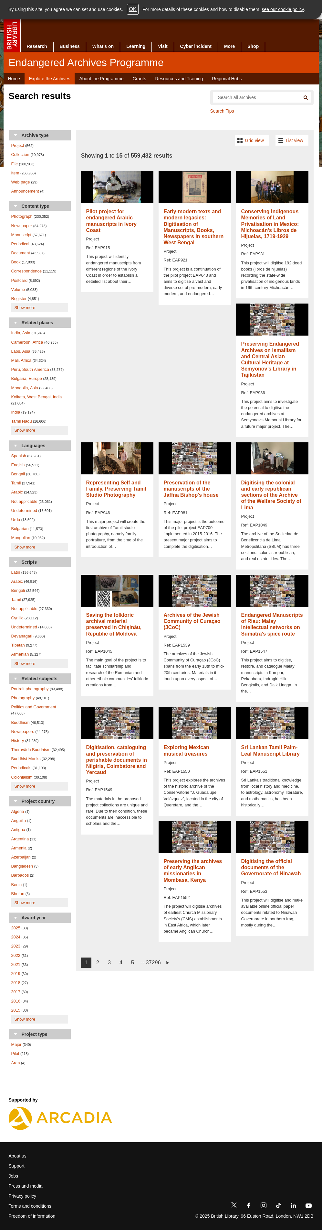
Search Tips (222, 111)
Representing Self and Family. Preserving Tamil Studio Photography (116, 489)
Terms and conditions (30, 1206)
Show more (25, 307)
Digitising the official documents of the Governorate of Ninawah (271, 867)
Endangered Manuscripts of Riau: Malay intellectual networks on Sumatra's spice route (272, 624)
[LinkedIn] (293, 1207)
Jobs (13, 1176)
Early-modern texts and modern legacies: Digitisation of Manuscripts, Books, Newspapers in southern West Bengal (194, 227)
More (229, 46)
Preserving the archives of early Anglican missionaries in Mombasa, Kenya (193, 871)
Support (17, 1166)
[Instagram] (263, 1207)
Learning (135, 46)
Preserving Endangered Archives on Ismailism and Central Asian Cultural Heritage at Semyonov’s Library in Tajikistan (270, 359)
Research (37, 46)
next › (167, 963)
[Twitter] (234, 1207)
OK (133, 9)
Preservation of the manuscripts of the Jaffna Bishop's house (191, 489)
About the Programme (101, 78)
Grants (139, 78)
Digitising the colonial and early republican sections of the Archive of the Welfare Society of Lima (271, 495)
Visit (162, 46)
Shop (253, 46)
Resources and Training (179, 78)
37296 (153, 962)
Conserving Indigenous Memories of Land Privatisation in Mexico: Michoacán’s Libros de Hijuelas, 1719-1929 (270, 224)
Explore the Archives (49, 78)
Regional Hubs (227, 78)
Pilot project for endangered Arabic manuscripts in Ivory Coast (111, 221)
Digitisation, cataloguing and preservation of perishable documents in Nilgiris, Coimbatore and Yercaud (116, 760)
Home (14, 78)
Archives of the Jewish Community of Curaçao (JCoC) (192, 621)
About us (17, 1155)
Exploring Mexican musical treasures (186, 750)
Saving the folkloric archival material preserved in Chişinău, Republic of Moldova (114, 624)
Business (70, 46)
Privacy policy (22, 1196)
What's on (103, 46)
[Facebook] (249, 1207)
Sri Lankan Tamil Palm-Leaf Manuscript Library (270, 750)
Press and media (26, 1186)
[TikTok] (278, 1207)
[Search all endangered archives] (254, 97)
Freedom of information (32, 1216)
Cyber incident (196, 46)
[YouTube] (308, 1207)
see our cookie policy (283, 9)
